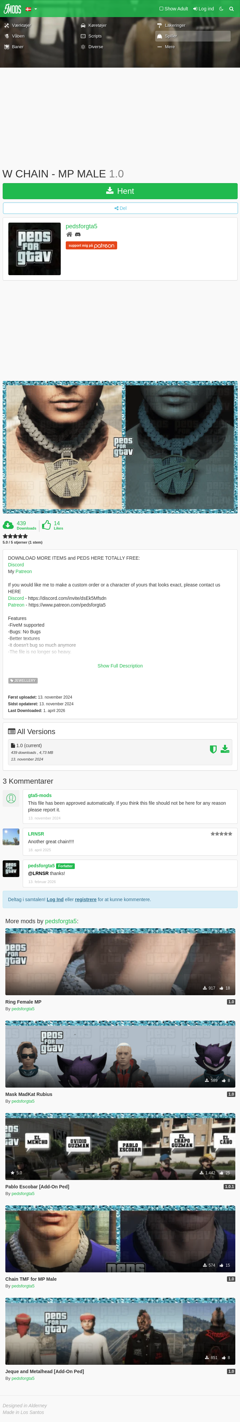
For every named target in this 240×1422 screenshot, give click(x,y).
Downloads (26, 528)
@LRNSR (38, 873)
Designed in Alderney (25, 1405)
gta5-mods (40, 795)
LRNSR (36, 834)
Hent (120, 190)
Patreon (24, 571)
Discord (16, 564)
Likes (58, 528)
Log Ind (55, 899)
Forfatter (65, 866)
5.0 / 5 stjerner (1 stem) (22, 542)
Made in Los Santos (23, 1412)
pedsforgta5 (81, 226)
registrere (86, 899)
